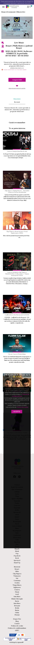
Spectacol (17, 560)
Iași (17, 578)
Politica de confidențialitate (17, 628)
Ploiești (17, 615)
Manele (17, 549)
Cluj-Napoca (17, 574)
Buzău (17, 610)
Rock (17, 558)
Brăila (17, 608)
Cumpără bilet (17, 80)
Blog (17, 621)
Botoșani (17, 606)
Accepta (16, 411)
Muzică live (21, 12)
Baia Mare (17, 603)
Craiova (17, 590)
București (17, 567)
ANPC (17, 630)
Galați (17, 612)
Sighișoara (17, 587)
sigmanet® (20, 642)
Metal (17, 551)
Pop (17, 553)
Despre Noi (17, 619)
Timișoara (17, 576)
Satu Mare (17, 596)
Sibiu (17, 571)
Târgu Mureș (17, 585)
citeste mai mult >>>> (17, 68)
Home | (4, 12)
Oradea (17, 583)
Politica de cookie (17, 626)
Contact (17, 623)
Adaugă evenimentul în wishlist (17, 88)
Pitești (17, 592)
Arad (17, 594)
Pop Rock (17, 556)
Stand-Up (17, 563)
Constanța (17, 580)
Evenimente (11, 12)
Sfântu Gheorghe (17, 599)
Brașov (17, 569)
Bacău (17, 601)
